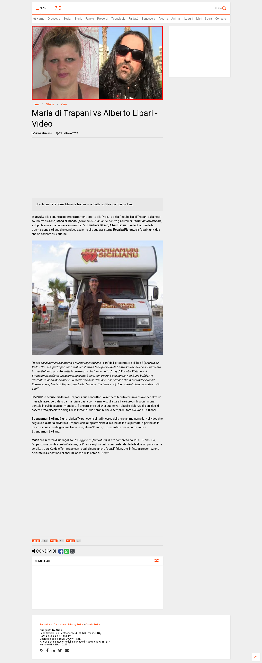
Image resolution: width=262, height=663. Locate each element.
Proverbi (102, 18)
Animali (176, 18)
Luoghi (188, 18)
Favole (90, 18)
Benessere (149, 18)
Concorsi (221, 18)
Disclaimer (60, 624)
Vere (64, 104)
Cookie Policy (93, 624)
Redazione (46, 624)
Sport (208, 18)
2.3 (58, 8)
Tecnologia (118, 18)
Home (38, 18)
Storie (78, 18)
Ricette (163, 18)
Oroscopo (54, 18)
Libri (199, 18)
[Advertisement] (97, 169)
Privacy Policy (76, 624)
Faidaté (133, 18)
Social (67, 18)
